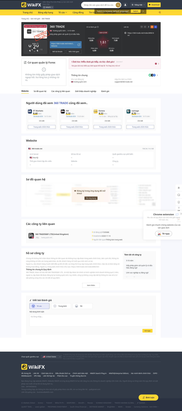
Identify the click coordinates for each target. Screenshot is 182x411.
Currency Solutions (141, 407)
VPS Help (37, 376)
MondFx (81, 403)
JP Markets (141, 403)
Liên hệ (36, 373)
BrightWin (111, 407)
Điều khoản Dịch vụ (62, 373)
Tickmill (49, 403)
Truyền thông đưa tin (78, 376)
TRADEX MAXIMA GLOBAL (124, 403)
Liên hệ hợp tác (49, 376)
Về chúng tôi (26, 373)
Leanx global (40, 407)
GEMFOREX (71, 403)
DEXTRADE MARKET (96, 407)
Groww (128, 407)
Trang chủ (25, 19)
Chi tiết (41, 121)
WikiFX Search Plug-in (98, 373)
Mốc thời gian (74, 51)
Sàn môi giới (35, 19)
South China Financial (78, 407)
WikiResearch (26, 376)
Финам (90, 403)
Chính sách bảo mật (80, 373)
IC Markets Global (28, 403)
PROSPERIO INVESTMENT (57, 407)
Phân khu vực (62, 376)
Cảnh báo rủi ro (47, 373)
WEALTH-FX (59, 403)
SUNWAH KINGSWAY (103, 403)
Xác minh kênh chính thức (141, 373)
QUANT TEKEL (26, 407)
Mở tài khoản (57, 51)
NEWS (120, 407)
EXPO (155, 373)
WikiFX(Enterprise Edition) (119, 373)
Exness (40, 403)
